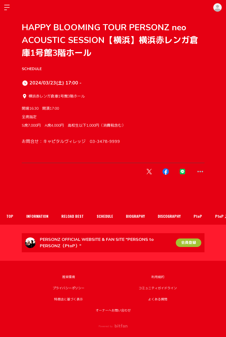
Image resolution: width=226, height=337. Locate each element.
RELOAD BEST (73, 216)
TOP (10, 216)
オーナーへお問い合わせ (113, 310)
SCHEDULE (32, 68)
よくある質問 (157, 299)
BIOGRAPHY (136, 216)
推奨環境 (68, 277)
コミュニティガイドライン (158, 288)
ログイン (217, 7)
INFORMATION (38, 216)
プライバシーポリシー (68, 288)
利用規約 (157, 277)
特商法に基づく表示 (68, 299)
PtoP (200, 216)
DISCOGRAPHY (171, 216)
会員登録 (188, 242)
